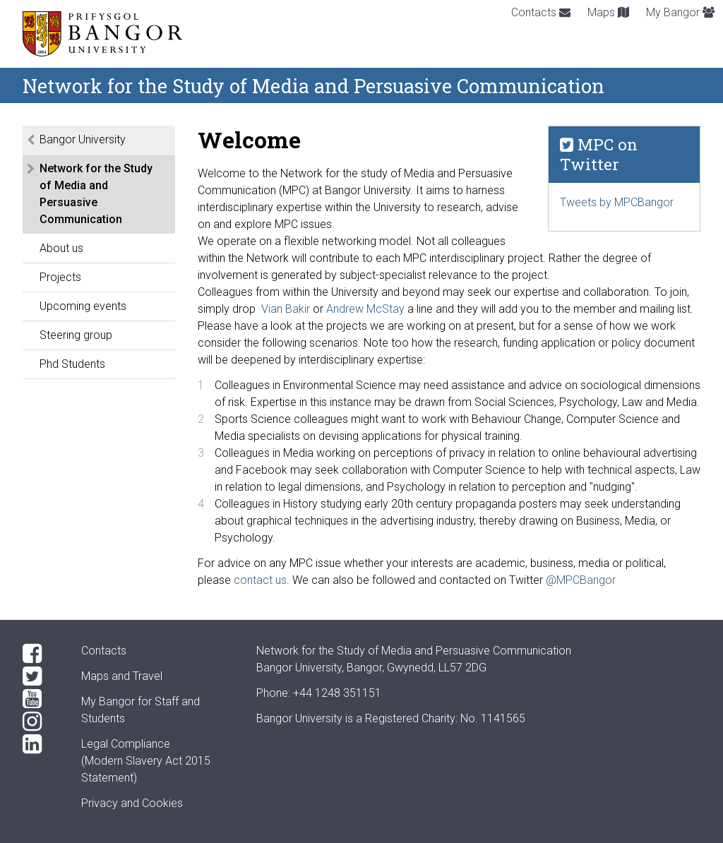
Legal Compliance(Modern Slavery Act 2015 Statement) (145, 760)
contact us (260, 580)
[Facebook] (41, 653)
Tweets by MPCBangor (617, 202)
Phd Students (72, 364)
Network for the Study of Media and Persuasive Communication (96, 194)
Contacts (540, 12)
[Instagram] (41, 721)
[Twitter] (41, 676)
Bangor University (83, 139)
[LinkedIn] (41, 744)
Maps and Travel (121, 676)
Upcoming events (83, 306)
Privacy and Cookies (132, 803)
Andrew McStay (365, 309)
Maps (608, 12)
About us (61, 248)
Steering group (76, 335)
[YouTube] (41, 699)
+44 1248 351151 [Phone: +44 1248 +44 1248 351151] (337, 693)
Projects (60, 277)
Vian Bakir (285, 309)
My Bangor (680, 12)
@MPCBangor (581, 580)
